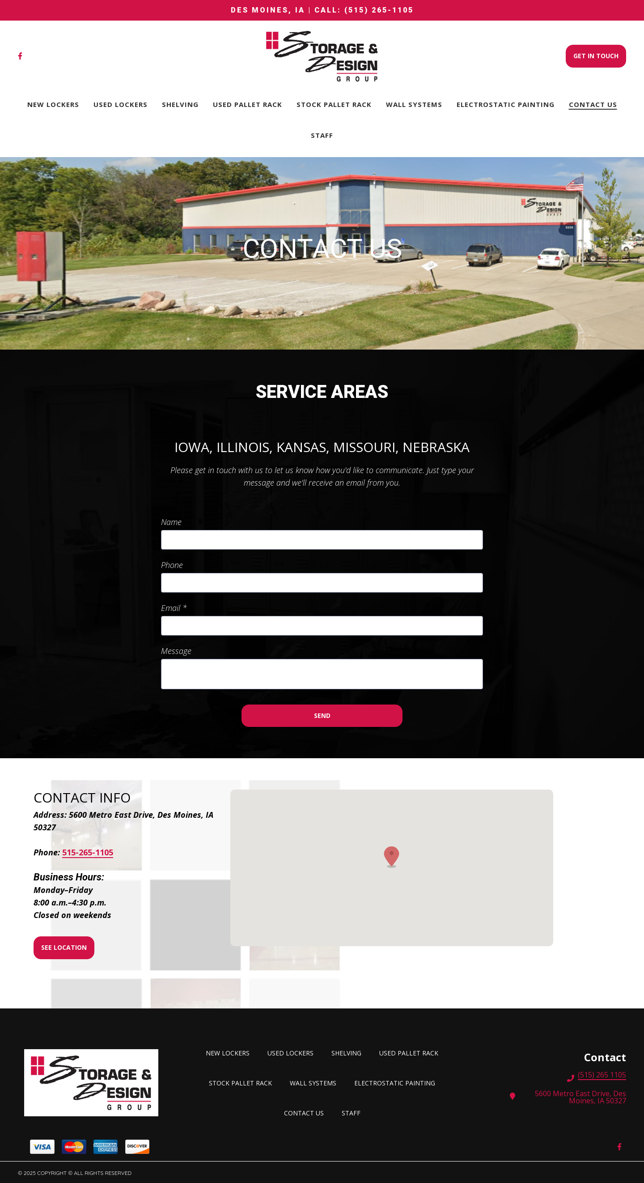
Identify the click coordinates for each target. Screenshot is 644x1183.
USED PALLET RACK (411, 1052)
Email (174, 607)
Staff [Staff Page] (322, 135)
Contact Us (306, 1112)
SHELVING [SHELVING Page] (180, 104)
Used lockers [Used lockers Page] (120, 104)
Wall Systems (316, 1082)
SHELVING (349, 1052)
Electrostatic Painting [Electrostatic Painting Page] (506, 104)
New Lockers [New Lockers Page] (53, 104)
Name (171, 522)
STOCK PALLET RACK (243, 1082)
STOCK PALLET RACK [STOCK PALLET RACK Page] (334, 104)
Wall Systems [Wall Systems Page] (414, 104)
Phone (172, 564)
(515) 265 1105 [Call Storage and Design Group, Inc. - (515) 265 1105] (602, 1076)
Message (176, 650)
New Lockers (230, 1052)
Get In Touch (596, 55)
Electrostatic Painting (397, 1082)
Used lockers (293, 1052)
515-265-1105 (87, 852)
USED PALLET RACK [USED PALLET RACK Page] (247, 104)
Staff (354, 1112)
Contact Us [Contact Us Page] (593, 104)
